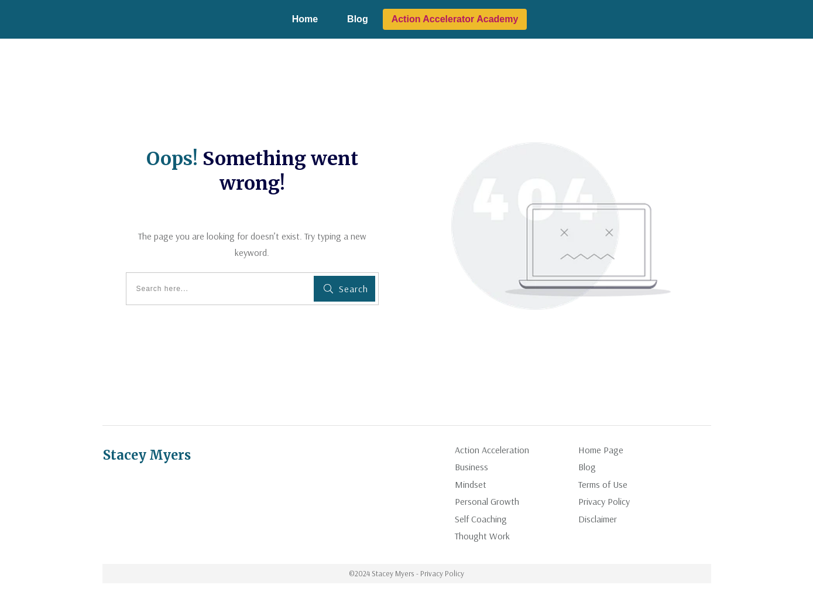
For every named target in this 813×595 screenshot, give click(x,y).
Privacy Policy (604, 501)
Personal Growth (487, 501)
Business (471, 467)
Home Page (600, 450)
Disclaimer (597, 519)
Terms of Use (602, 484)
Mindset (470, 484)
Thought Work (482, 536)
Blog (587, 467)
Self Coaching (481, 519)
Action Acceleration (492, 450)
